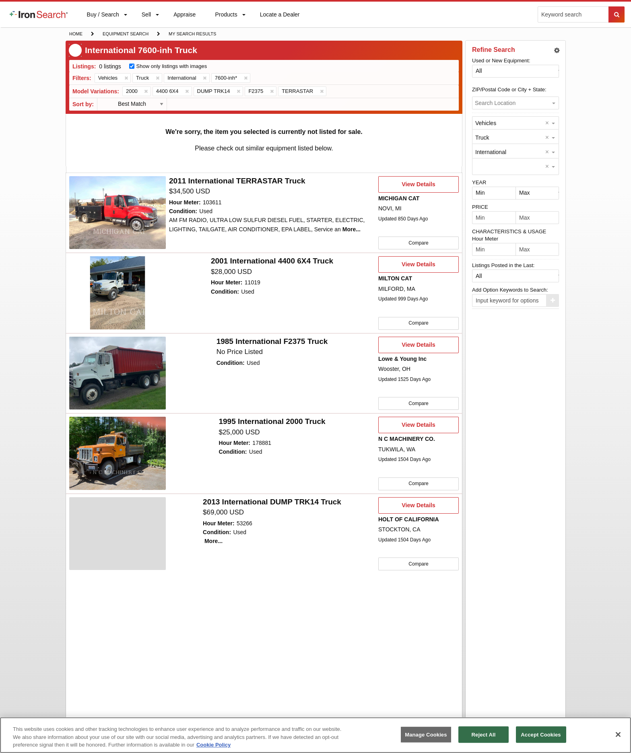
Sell (146, 16)
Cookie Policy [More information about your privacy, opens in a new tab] (213, 745)
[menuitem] (38, 14)
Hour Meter (485, 238)
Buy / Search (103, 19)
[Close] (618, 734)
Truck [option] (482, 137)
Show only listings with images (171, 66)
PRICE (480, 207)
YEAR (479, 182)
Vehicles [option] (485, 123)
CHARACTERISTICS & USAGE (509, 231)
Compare (418, 242)
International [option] (490, 152)
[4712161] (117, 532)
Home (75, 33)
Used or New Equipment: (501, 60)
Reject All (484, 734)
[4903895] (117, 292)
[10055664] (117, 212)
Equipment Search (125, 34)
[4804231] (117, 452)
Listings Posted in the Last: (503, 265)
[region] (315, 735)
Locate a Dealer (280, 19)
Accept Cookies (541, 734)
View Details (418, 187)
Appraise (184, 16)
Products (225, 16)
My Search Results (192, 34)
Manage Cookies (426, 734)
